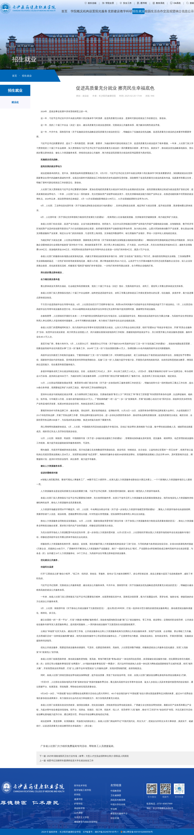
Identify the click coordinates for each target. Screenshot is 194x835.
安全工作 (126, 3)
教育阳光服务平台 (118, 813)
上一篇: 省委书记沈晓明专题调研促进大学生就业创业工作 (66, 760)
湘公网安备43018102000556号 (137, 831)
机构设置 (89, 11)
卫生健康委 (115, 795)
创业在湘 (114, 818)
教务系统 (158, 3)
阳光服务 (101, 11)
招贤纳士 (175, 11)
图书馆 (142, 3)
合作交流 (163, 11)
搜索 (190, 3)
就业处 (15, 102)
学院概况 (77, 11)
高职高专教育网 (117, 799)
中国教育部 (115, 790)
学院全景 (108, 3)
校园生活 (151, 11)
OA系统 (175, 3)
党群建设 (114, 11)
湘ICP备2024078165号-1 (107, 831)
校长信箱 (90, 3)
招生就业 (138, 11)
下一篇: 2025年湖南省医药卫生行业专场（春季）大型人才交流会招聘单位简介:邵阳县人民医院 (84, 755)
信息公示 (188, 11)
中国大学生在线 (117, 804)
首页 (64, 11)
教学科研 (126, 11)
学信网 (113, 808)
